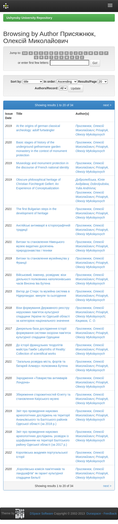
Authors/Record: (46, 88)
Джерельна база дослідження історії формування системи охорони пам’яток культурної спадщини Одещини (43, 333)
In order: (50, 81)
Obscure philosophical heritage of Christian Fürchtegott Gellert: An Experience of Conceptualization (38, 184)
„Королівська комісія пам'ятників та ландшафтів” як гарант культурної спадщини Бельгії (40, 473)
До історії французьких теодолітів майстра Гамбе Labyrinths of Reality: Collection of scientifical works (41, 349)
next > (107, 105)
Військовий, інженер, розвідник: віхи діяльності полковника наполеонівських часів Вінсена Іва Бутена (43, 279)
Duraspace (93, 513)
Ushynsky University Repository (29, 17)
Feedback (110, 513)
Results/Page (87, 81)
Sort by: (16, 81)
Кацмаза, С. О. (86, 320)
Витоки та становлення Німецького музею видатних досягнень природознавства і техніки (40, 246)
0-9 (24, 53)
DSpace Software (41, 513)
